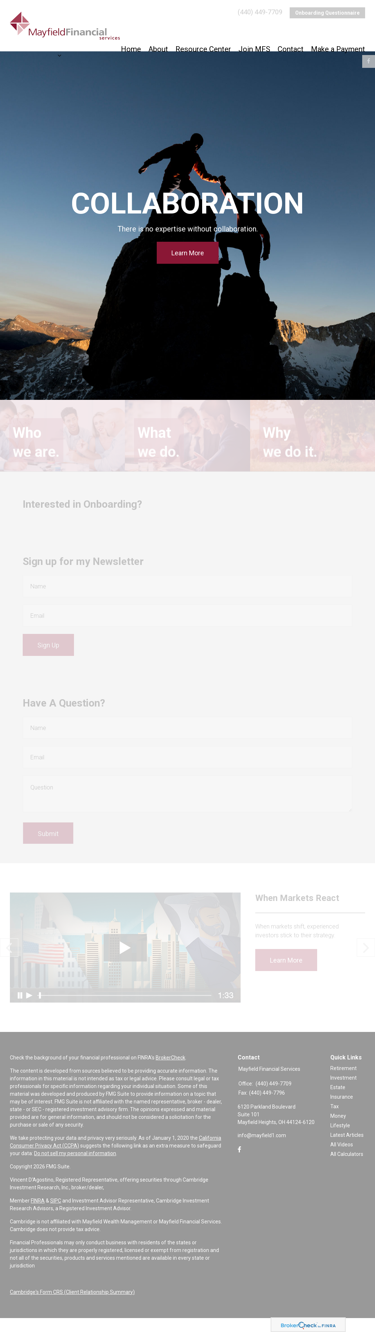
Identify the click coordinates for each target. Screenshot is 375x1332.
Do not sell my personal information (75, 1167)
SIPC (55, 1215)
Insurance (341, 1111)
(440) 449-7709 (260, 13)
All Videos (341, 1159)
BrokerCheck (170, 1071)
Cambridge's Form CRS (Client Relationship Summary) (72, 1306)
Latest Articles (347, 1149)
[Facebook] (239, 1164)
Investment (343, 1092)
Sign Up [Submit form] (48, 652)
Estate (337, 1102)
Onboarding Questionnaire (327, 13)
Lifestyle (340, 1140)
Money (338, 1130)
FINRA (38, 1215)
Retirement (343, 1082)
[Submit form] (48, 844)
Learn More (187, 253)
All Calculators (346, 1168)
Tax (334, 1121)
